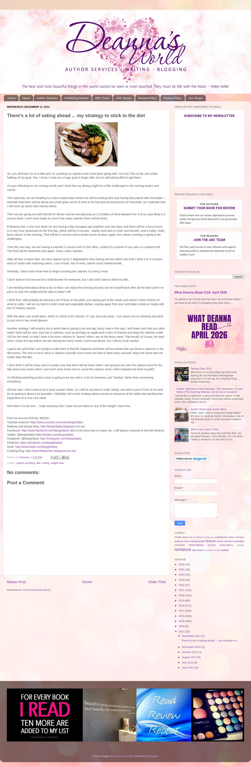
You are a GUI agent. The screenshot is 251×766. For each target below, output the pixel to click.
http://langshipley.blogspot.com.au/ (63, 426)
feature (211, 541)
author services (236, 537)
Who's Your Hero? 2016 (204, 429)
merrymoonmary (123, 756)
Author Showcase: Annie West (208, 409)
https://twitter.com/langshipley (54, 434)
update (225, 550)
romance (183, 549)
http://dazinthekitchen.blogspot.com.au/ (51, 450)
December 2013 (191, 636)
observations (226, 545)
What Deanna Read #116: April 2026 (201, 292)
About (26, 98)
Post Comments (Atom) (37, 589)
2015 (182, 621)
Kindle (178, 537)
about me (187, 537)
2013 (182, 631)
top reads (197, 550)
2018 (182, 605)
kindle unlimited (225, 541)
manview (239, 541)
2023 (182, 579)
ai (194, 537)
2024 (182, 574)
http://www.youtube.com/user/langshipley (56, 422)
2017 (182, 610)
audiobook (221, 537)
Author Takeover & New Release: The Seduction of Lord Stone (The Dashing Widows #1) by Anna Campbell (209, 390)
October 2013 (190, 652)
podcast (240, 545)
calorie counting (25, 462)
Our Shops (195, 98)
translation (209, 550)
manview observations (189, 544)
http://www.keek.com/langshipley (36, 446)
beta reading (190, 541)
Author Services (47, 98)
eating (45, 462)
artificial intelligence (205, 537)
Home (11, 98)
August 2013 (189, 657)
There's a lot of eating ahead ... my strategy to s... (210, 640)
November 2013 (191, 647)
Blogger (153, 756)
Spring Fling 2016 (201, 368)
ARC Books (123, 98)
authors (179, 541)
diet (38, 462)
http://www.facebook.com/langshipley (45, 430)
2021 (182, 590)
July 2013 (188, 662)
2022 (182, 585)
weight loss (57, 462)
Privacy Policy (172, 98)
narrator (211, 545)
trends (217, 550)
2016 (182, 616)
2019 (182, 600)
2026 (182, 564)
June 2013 (188, 667)
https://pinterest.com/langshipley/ (41, 442)
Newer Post (16, 582)
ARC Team (102, 98)
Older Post (157, 582)
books (201, 541)
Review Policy (147, 98)
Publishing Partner (76, 98)
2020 (182, 595)
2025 (182, 569)
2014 (182, 626)
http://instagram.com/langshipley (61, 438)
